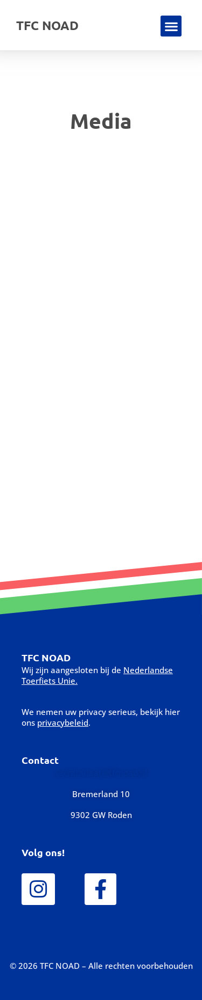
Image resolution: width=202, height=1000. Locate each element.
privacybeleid (62, 722)
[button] (171, 26)
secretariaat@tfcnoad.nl (101, 772)
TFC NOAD (47, 25)
